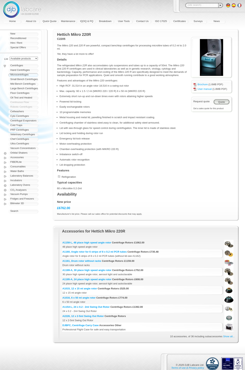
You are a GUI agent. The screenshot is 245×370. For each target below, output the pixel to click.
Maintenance (68, 21)
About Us (31, 21)
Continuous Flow (19, 102)
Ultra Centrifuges (19, 143)
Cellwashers (17, 111)
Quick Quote (49, 21)
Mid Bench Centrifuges (23, 83)
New (12, 33)
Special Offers (18, 47)
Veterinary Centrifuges (22, 134)
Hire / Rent (16, 42)
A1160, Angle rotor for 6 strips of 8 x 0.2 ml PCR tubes (94, 251)
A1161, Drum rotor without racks (81, 260)
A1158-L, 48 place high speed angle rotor (86, 242)
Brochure (200, 84)
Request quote (201, 101)
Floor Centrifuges (19, 93)
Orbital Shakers (19, 152)
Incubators (16, 180)
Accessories (17, 157)
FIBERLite (16, 161)
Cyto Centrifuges (19, 116)
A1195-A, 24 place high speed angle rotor (86, 279)
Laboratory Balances (21, 175)
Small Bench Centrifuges (24, 79)
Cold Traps (16, 125)
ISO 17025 (161, 21)
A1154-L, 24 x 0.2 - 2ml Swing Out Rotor (86, 306)
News (217, 21)
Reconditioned (18, 38)
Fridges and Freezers (22, 198)
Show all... (229, 336)
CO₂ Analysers (18, 189)
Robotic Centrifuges (21, 106)
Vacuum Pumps (19, 194)
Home (12, 21)
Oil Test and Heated (21, 97)
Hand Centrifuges (20, 70)
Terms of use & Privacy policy (187, 367)
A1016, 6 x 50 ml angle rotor (79, 297)
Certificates (179, 21)
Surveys (198, 21)
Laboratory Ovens (20, 184)
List (6, 58)
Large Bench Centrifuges (24, 88)
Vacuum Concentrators (23, 148)
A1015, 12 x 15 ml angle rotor (79, 288)
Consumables (18, 166)
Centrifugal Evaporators (23, 120)
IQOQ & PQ (86, 21)
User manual (202, 89)
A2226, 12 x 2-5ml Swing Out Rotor (83, 316)
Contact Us (142, 21)
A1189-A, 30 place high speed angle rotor (86, 270)
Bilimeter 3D (17, 203)
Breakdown (105, 21)
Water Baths (17, 171)
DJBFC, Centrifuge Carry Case (80, 325)
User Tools (124, 21)
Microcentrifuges (19, 74)
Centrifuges (16, 65)
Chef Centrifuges (19, 139)
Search (14, 211)
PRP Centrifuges (19, 129)
